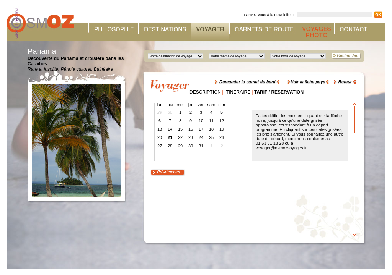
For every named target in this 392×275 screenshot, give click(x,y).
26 (221, 137)
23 (190, 137)
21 (170, 137)
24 (201, 137)
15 (180, 129)
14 (170, 129)
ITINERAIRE (237, 92)
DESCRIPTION (205, 92)
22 (180, 137)
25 (211, 137)
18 (211, 129)
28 (170, 146)
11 (211, 120)
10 (201, 120)
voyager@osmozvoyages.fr (281, 148)
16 (190, 129)
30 (190, 146)
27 (159, 146)
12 (221, 120)
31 (201, 146)
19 (221, 129)
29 (180, 146)
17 (201, 129)
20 (159, 137)
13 (159, 129)
